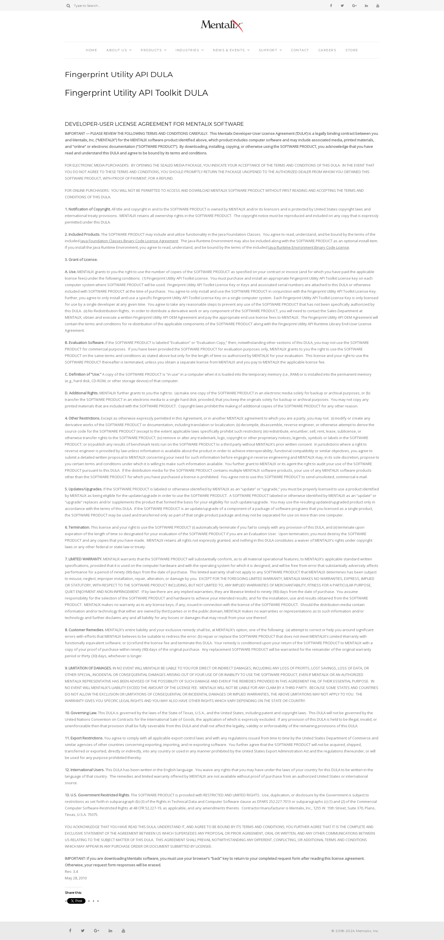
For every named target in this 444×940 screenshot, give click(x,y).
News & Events (229, 50)
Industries (187, 50)
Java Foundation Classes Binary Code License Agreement (129, 240)
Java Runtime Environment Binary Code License (308, 247)
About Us (116, 50)
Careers (327, 50)
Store (351, 50)
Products (151, 50)
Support (268, 50)
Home (91, 50)
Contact (300, 50)
